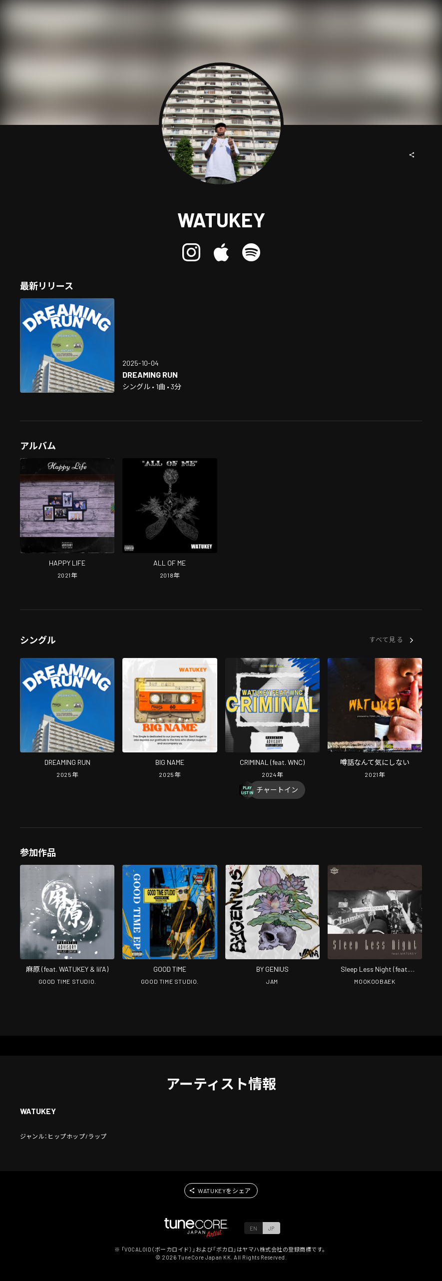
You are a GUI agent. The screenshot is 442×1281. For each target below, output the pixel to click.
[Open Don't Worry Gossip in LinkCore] (375, 719)
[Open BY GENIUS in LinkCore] (272, 926)
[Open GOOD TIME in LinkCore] (169, 926)
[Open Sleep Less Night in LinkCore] (375, 926)
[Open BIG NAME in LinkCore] (169, 719)
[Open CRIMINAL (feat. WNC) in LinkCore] (272, 719)
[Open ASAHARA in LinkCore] (67, 926)
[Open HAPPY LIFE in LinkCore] (67, 519)
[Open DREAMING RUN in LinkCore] (67, 345)
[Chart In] (277, 790)
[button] (412, 155)
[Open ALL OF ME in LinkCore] (169, 519)
